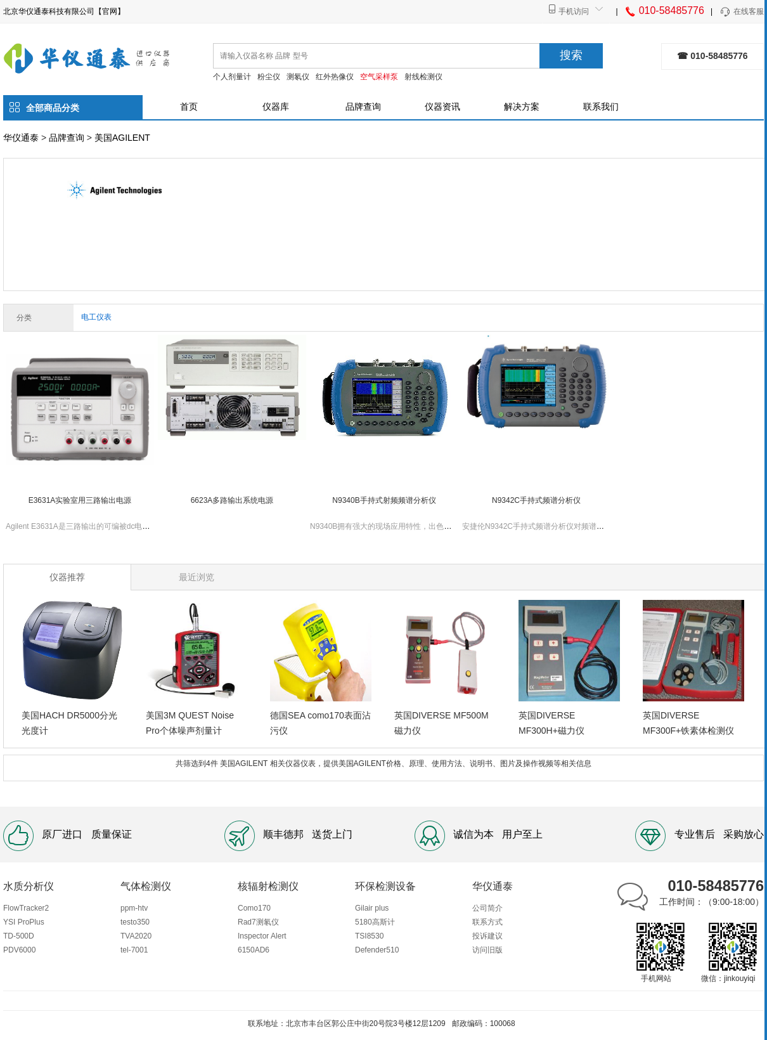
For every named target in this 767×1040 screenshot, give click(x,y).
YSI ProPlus (23, 922)
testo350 (135, 922)
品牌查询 (363, 106)
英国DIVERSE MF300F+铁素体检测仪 (688, 723)
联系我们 (601, 106)
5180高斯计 (375, 922)
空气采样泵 (379, 76)
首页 (189, 106)
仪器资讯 (442, 106)
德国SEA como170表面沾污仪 (320, 723)
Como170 (254, 908)
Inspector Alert (262, 936)
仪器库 (275, 106)
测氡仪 (298, 76)
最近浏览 (196, 577)
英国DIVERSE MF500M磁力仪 (441, 723)
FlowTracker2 (26, 908)
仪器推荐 (67, 577)
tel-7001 (134, 950)
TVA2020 (135, 936)
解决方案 (521, 106)
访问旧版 (487, 950)
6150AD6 (253, 950)
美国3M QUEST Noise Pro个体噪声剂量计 (190, 723)
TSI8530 (369, 936)
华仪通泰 (21, 138)
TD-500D (18, 936)
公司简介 (487, 908)
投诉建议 (487, 936)
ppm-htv (134, 908)
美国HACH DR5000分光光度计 (69, 723)
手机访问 (573, 11)
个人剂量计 (232, 76)
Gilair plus (372, 908)
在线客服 (741, 12)
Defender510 (377, 950)
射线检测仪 (423, 76)
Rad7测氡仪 (258, 922)
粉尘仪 (268, 76)
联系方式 (487, 922)
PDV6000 (19, 950)
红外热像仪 (335, 76)
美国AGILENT (122, 138)
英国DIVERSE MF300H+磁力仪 (551, 723)
